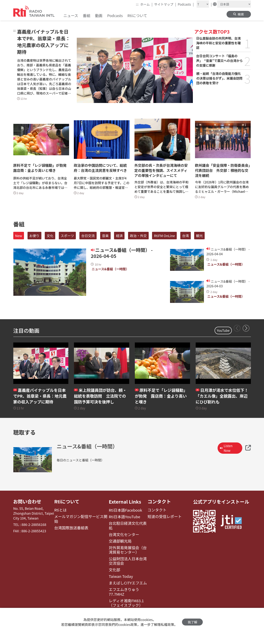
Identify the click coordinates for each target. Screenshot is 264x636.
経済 (119, 235)
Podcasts (186, 4)
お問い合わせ (27, 501)
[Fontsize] (203, 4)
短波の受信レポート (165, 516)
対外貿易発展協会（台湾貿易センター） (128, 550)
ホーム (146, 4)
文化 (50, 235)
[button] (246, 328)
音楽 (105, 235)
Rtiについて (66, 501)
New (18, 235)
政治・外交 (138, 235)
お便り (34, 235)
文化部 (114, 570)
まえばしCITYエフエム (128, 583)
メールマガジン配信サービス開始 (80, 519)
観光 (199, 235)
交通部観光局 (120, 541)
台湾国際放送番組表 (71, 528)
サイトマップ (165, 4)
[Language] (234, 4)
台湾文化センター (124, 534)
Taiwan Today (121, 576)
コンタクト (159, 501)
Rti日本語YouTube (124, 516)
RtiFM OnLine (164, 235)
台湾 (185, 235)
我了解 (192, 622)
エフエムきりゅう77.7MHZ (124, 591)
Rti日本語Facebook (125, 510)
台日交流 (88, 235)
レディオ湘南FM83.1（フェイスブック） (126, 603)
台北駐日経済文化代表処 (128, 525)
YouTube (223, 330)
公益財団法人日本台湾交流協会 (128, 561)
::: (137, 4)
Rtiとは (60, 510)
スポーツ (67, 235)
